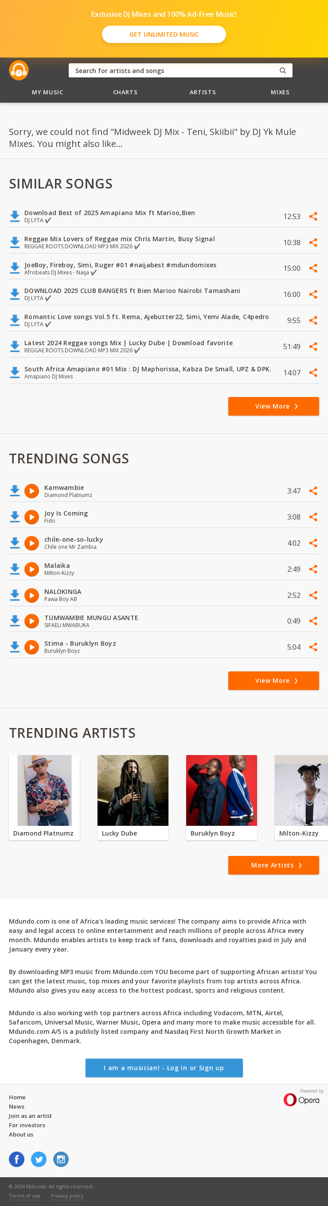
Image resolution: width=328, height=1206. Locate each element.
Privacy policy (67, 1195)
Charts (125, 92)
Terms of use (24, 1195)
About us (21, 1134)
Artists (203, 92)
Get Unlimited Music (164, 34)
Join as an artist (30, 1116)
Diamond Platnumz (43, 833)
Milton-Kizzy (299, 833)
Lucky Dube (119, 833)
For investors (27, 1125)
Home (17, 1097)
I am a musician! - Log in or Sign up (164, 1067)
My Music (47, 92)
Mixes (280, 92)
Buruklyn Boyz (213, 833)
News (16, 1106)
